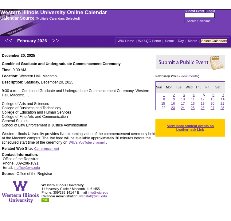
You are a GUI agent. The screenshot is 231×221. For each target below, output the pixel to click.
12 (202, 99)
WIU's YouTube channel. (87, 142)
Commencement (46, 148)
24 (183, 108)
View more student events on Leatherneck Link (190, 127)
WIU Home (126, 41)
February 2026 (32, 40)
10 (183, 99)
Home (169, 41)
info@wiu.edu (98, 192)
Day (181, 41)
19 (202, 103)
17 (183, 103)
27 (212, 108)
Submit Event (194, 11)
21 (222, 103)
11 (192, 99)
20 (212, 103)
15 (163, 103)
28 (222, 108)
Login (211, 11)
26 (202, 108)
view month (189, 76)
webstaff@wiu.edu (93, 196)
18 (192, 103)
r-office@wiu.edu (27, 167)
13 (212, 99)
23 (173, 108)
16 (173, 103)
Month (193, 41)
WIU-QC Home (149, 41)
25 (192, 108)
